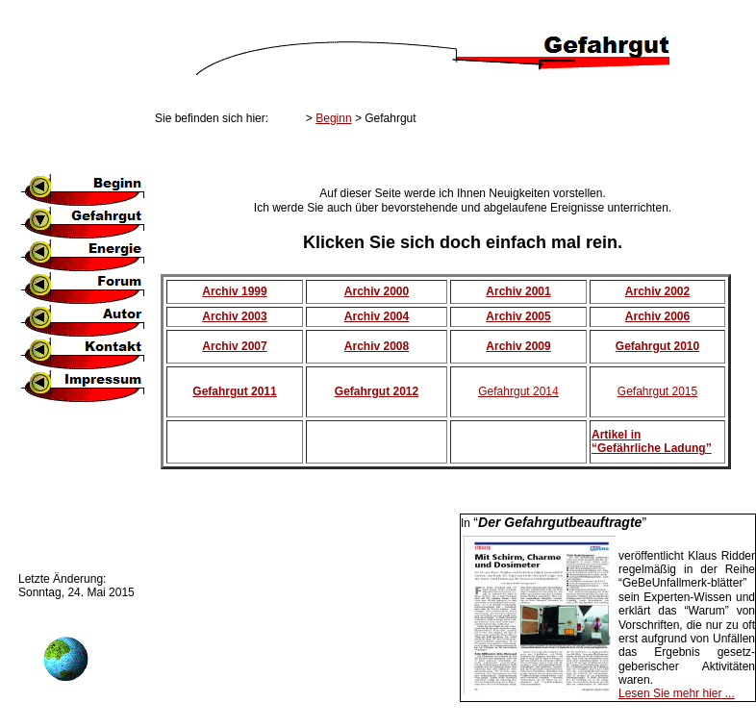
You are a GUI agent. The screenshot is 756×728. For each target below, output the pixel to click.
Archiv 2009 (518, 346)
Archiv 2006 (657, 316)
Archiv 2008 (376, 346)
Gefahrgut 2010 (657, 346)
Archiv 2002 (657, 291)
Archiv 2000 (376, 291)
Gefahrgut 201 (515, 391)
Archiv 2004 (376, 316)
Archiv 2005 (518, 316)
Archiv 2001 (518, 291)
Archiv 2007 (234, 346)
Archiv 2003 (234, 316)
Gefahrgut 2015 (657, 391)
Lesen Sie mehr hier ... (676, 693)
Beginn (333, 118)
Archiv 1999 (234, 291)
